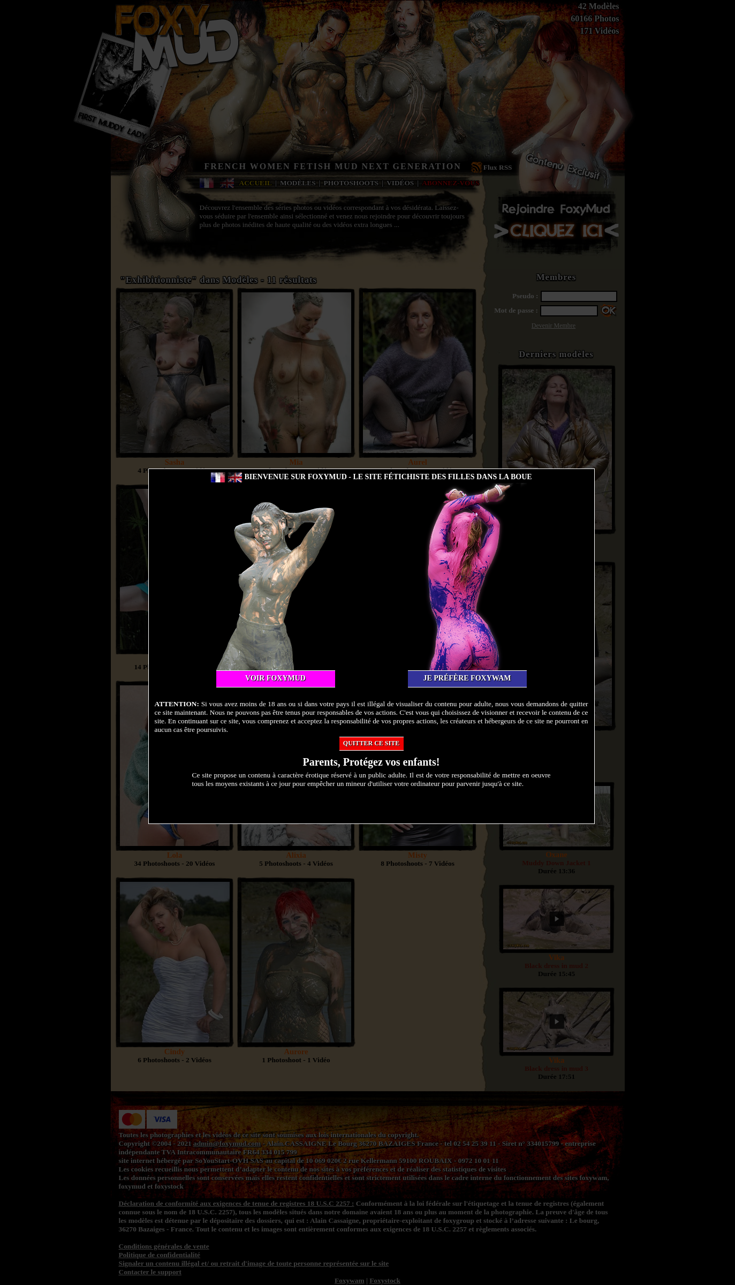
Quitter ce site (371, 743)
